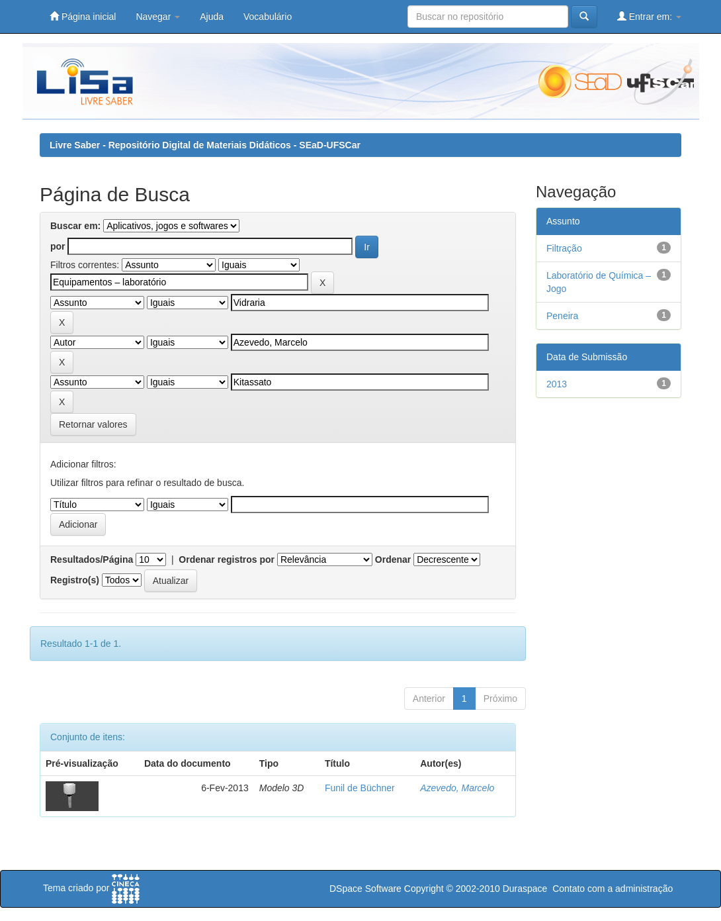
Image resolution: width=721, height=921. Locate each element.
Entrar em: (649, 16)
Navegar (158, 16)
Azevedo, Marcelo (457, 788)
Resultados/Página (91, 559)
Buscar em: (75, 225)
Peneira (562, 316)
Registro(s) (74, 580)
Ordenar (393, 559)
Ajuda (212, 16)
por (57, 246)
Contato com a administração (612, 888)
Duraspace (525, 888)
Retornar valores (93, 424)
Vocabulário (267, 16)
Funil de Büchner (360, 788)
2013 (556, 384)
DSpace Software (365, 888)
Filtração (564, 248)
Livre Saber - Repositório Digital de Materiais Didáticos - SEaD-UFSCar (205, 145)
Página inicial (83, 16)
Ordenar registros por (227, 559)
